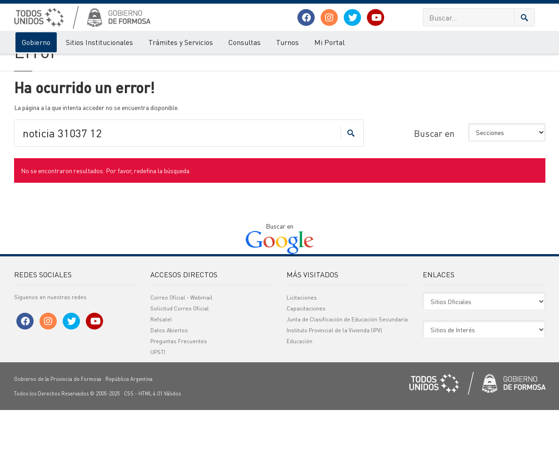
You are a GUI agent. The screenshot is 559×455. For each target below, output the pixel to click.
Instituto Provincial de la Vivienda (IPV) (334, 375)
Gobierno (36, 42)
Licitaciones (302, 342)
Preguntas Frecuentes (178, 386)
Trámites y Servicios (180, 42)
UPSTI (157, 397)
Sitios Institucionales (99, 42)
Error (51, 63)
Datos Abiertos (169, 375)
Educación (299, 386)
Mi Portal (329, 42)
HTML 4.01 (151, 438)
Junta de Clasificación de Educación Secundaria (347, 364)
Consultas (244, 42)
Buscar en (434, 178)
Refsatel (161, 364)
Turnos (287, 42)
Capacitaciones (306, 353)
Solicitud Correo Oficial (179, 353)
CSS (129, 438)
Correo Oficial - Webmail (181, 342)
